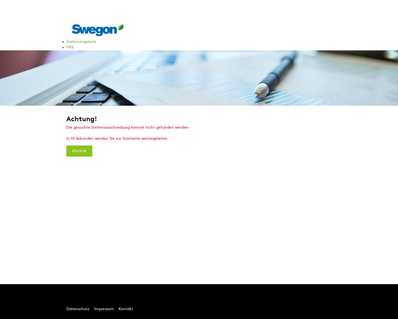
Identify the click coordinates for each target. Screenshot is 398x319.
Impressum (104, 309)
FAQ (70, 47)
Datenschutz (78, 309)
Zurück (79, 151)
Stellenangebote (81, 42)
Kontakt (126, 309)
